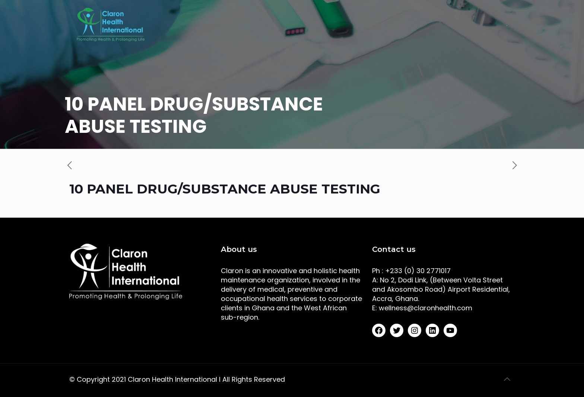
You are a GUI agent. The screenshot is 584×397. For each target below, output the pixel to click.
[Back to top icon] (507, 379)
